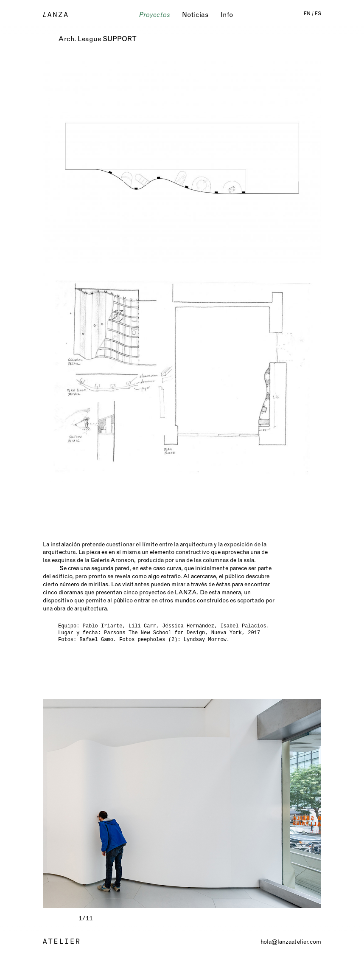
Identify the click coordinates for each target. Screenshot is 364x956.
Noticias (195, 14)
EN (307, 13)
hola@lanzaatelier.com (290, 941)
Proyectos (154, 15)
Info (227, 14)
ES (318, 13)
